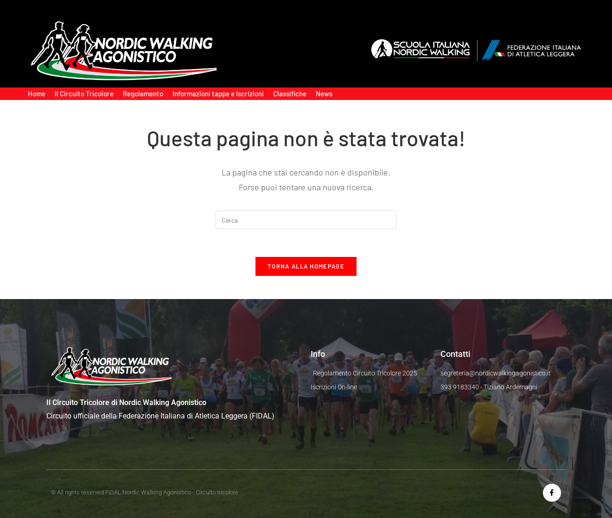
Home (36, 93)
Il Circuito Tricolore (84, 93)
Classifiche (289, 93)
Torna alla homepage (306, 266)
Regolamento (143, 93)
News (324, 93)
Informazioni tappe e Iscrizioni (218, 93)
